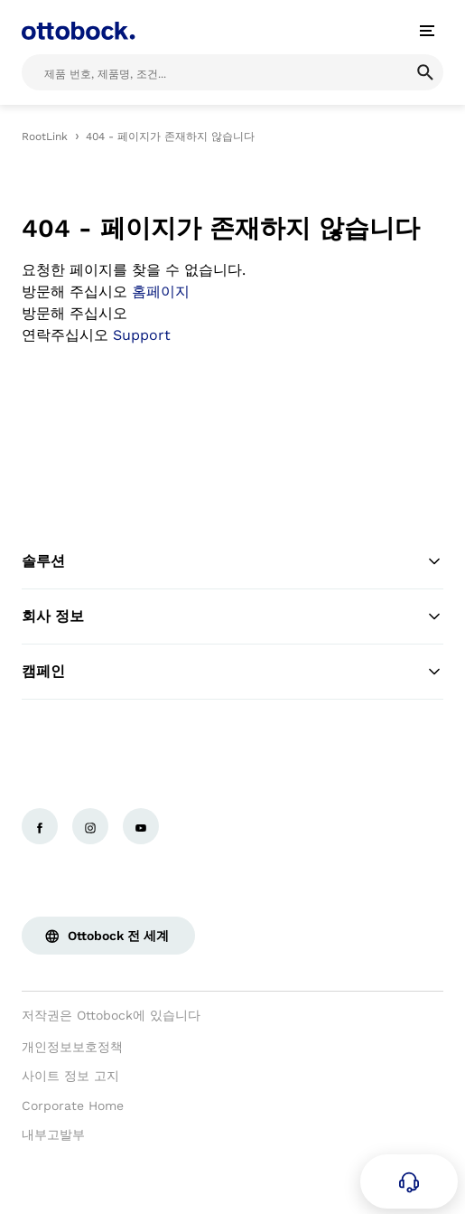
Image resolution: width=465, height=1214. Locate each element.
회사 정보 (232, 616)
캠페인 (232, 672)
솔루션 (232, 561)
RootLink (45, 136)
